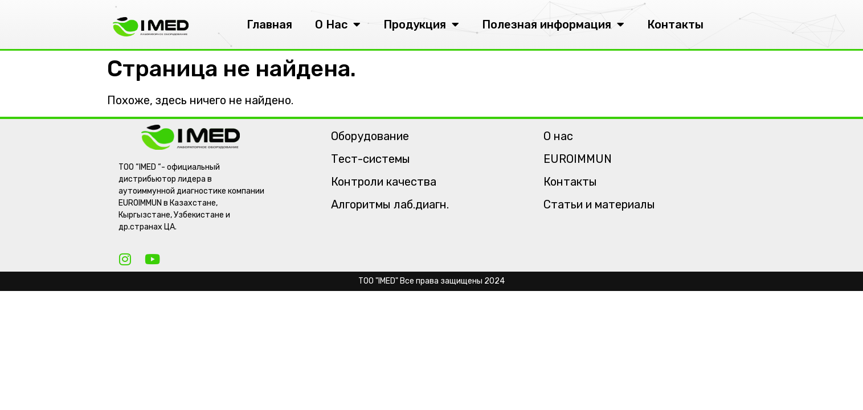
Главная (269, 24)
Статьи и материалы (599, 204)
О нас (558, 136)
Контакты (675, 24)
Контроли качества (383, 181)
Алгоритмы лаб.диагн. (390, 204)
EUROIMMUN (577, 159)
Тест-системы (370, 159)
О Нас (338, 24)
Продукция (421, 24)
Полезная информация (553, 24)
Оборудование (370, 136)
